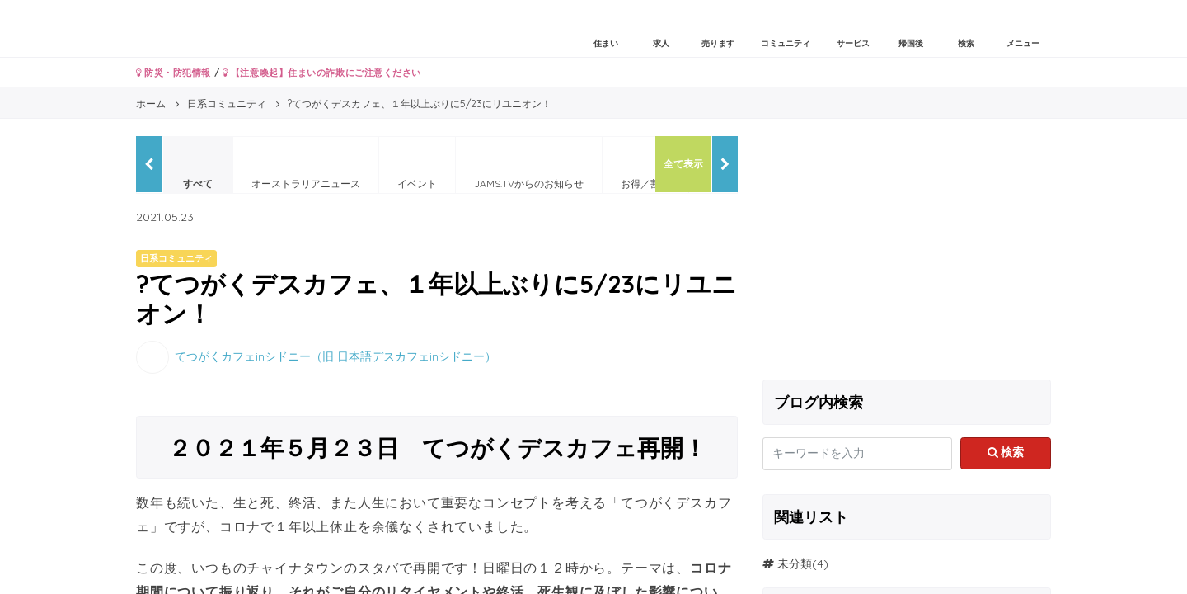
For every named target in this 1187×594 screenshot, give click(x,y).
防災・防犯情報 (173, 72)
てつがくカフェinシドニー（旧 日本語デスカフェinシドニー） (335, 355)
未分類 (794, 563)
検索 (1006, 452)
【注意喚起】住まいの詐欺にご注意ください (322, 72)
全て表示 (683, 164)
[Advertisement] (906, 251)
